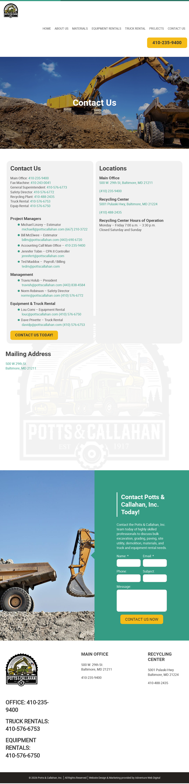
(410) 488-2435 (110, 212)
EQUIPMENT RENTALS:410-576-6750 (23, 748)
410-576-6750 (40, 206)
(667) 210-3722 (76, 229)
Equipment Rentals (106, 28)
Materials (80, 28)
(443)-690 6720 (71, 240)
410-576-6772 (44, 192)
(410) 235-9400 (110, 191)
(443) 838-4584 (74, 285)
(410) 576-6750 (70, 314)
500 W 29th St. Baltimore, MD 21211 (21, 366)
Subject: (149, 571)
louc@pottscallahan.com (40, 314)
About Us (62, 28)
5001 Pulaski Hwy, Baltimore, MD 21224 (128, 204)
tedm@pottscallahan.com (41, 266)
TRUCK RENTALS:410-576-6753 (27, 725)
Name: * (123, 556)
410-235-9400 (167, 42)
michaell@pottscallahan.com (43, 229)
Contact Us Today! (34, 335)
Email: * (148, 556)
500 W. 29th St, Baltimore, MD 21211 (126, 183)
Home (47, 28)
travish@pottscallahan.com (42, 285)
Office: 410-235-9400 (27, 706)
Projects (157, 28)
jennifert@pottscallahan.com (43, 256)
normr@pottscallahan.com (40, 295)
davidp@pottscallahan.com (42, 325)
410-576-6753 (40, 201)
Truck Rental (135, 28)
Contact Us (176, 28)
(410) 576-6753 (74, 325)
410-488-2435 (44, 197)
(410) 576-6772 (72, 295)
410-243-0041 (41, 183)
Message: (124, 586)
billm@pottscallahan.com (40, 240)
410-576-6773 (57, 187)
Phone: (122, 571)
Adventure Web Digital (147, 778)
